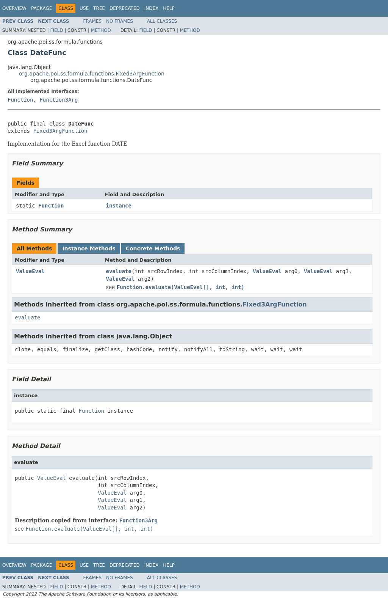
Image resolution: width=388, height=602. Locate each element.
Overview (14, 8)
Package (41, 8)
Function (20, 100)
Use (84, 8)
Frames (92, 21)
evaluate (118, 271)
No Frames (119, 21)
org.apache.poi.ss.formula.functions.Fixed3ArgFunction (91, 74)
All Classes (162, 21)
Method (101, 30)
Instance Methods (88, 248)
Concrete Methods (153, 248)
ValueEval (30, 271)
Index (151, 8)
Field (56, 30)
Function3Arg (58, 100)
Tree (99, 8)
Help (169, 8)
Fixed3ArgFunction (60, 131)
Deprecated (125, 8)
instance (118, 206)
